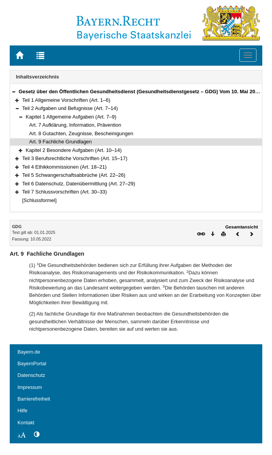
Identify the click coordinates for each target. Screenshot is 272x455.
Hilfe (22, 410)
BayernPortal (31, 363)
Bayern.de (28, 352)
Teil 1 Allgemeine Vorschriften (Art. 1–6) (66, 100)
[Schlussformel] (39, 200)
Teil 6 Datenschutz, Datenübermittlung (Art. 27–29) (78, 184)
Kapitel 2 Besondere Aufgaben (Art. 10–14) (74, 150)
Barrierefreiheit (33, 399)
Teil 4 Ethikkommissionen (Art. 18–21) (64, 167)
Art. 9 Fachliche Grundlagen (60, 142)
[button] (14, 91)
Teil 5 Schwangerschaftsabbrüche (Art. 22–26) (74, 175)
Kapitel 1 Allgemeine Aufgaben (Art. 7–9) (71, 117)
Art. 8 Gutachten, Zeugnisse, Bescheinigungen (81, 133)
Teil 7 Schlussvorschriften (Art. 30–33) (64, 192)
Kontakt (25, 422)
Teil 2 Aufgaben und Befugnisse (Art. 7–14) (70, 108)
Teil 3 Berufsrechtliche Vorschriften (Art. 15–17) (74, 158)
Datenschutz (31, 375)
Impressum (29, 387)
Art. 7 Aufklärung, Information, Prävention (75, 125)
